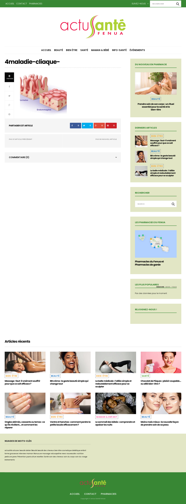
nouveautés (71, 453)
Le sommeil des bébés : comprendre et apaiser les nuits (115, 423)
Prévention (21, 457)
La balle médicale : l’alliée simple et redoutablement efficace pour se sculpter (163, 173)
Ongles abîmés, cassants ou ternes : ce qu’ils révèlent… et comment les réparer (25, 424)
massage (46, 453)
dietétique (76, 450)
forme (7, 453)
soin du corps (69, 457)
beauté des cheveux (45, 450)
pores (14, 457)
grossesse (14, 453)
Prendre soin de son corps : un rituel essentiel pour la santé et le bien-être (156, 106)
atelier (28, 450)
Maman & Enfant (106, 416)
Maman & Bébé (100, 50)
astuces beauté (18, 450)
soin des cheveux (56, 457)
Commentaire (19, 157)
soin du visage (81, 457)
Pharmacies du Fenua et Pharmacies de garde (149, 263)
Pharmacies (35, 3)
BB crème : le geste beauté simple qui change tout (162, 157)
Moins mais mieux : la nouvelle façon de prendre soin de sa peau (160, 423)
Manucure (38, 453)
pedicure (8, 457)
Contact (21, 3)
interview (22, 453)
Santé (84, 50)
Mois (167, 287)
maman (29, 453)
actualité (8, 450)
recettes (40, 457)
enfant (83, 450)
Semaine (160, 287)
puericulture (31, 457)
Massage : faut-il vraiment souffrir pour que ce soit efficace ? (163, 143)
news (64, 453)
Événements (137, 50)
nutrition (80, 453)
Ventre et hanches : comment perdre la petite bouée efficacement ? (70, 423)
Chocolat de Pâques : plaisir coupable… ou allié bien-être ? (161, 382)
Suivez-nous (140, 3)
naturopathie (56, 453)
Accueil (9, 3)
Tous (174, 287)
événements (10, 460)
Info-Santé (119, 50)
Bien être (71, 50)
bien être (57, 450)
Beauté (58, 50)
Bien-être (157, 136)
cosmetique (67, 450)
